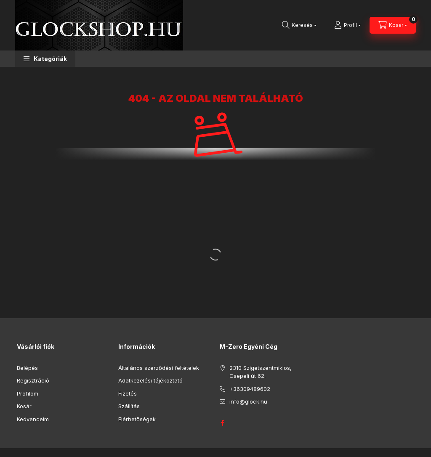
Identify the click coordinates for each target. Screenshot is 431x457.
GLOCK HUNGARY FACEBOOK (222, 422)
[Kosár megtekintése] (393, 25)
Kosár (24, 406)
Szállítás (129, 406)
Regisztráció (33, 380)
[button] (45, 58)
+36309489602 (249, 388)
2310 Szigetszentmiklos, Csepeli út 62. (260, 372)
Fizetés (127, 393)
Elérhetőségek (137, 419)
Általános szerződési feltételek (158, 367)
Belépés (27, 367)
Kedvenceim (33, 419)
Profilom (27, 393)
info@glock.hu (248, 401)
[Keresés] (299, 25)
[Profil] (347, 25)
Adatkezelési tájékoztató (150, 380)
